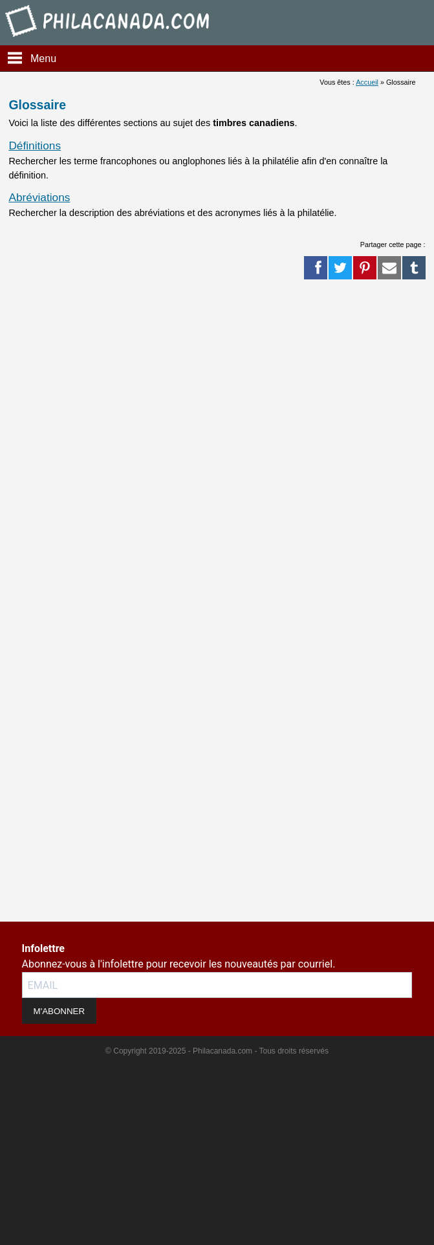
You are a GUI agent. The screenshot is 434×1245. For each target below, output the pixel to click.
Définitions (34, 145)
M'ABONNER (59, 1011)
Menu (43, 58)
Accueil (367, 82)
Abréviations (39, 197)
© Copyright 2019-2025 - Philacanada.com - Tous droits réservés (217, 1051)
